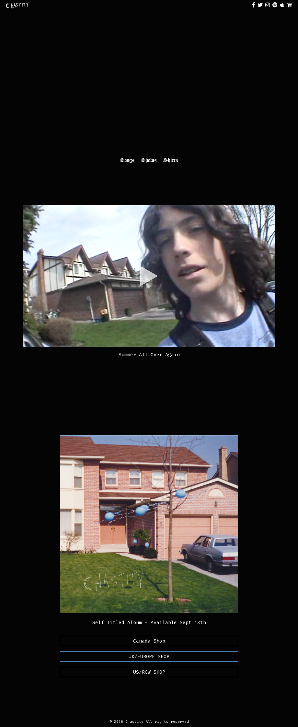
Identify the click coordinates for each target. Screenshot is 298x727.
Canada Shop (149, 641)
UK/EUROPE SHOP (149, 656)
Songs (127, 160)
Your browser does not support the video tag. (149, 88)
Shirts (170, 160)
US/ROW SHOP (149, 672)
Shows (149, 160)
